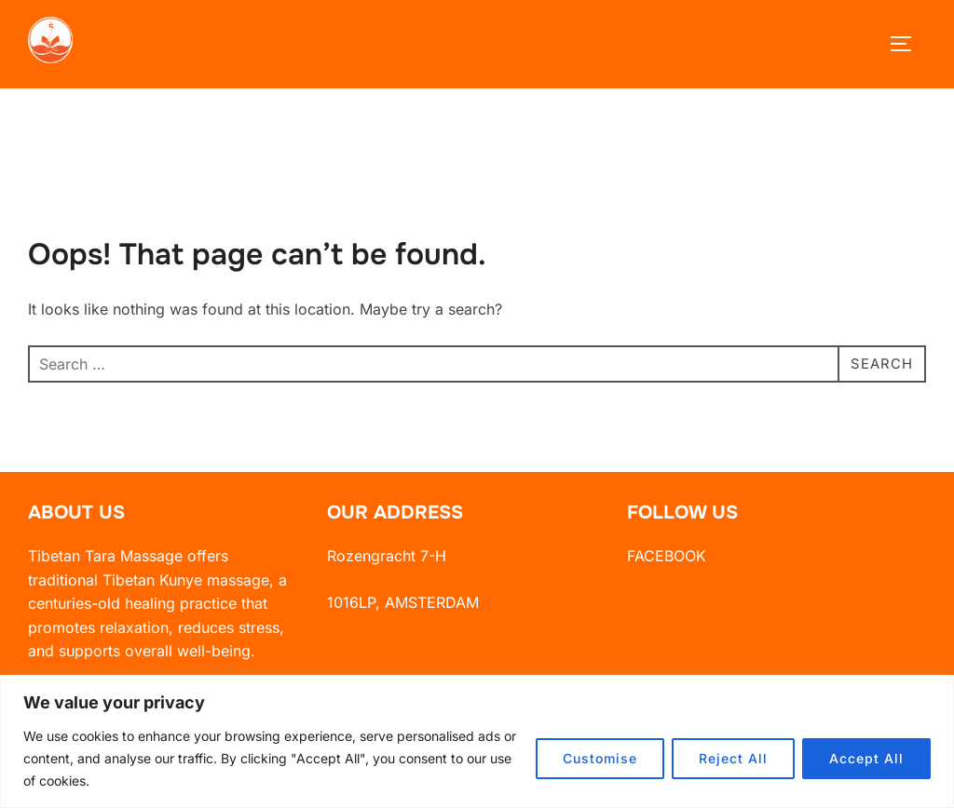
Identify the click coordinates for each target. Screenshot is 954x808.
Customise (600, 758)
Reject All (733, 758)
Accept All (866, 758)
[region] (477, 741)
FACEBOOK (666, 569)
